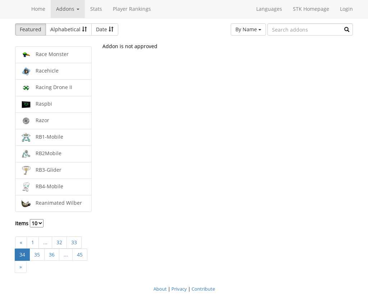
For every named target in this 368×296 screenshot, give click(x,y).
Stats (96, 8)
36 (52, 254)
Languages (269, 8)
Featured (30, 29)
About (160, 289)
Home (38, 8)
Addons (67, 8)
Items (29, 223)
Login (346, 8)
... (45, 242)
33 (74, 242)
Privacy (179, 289)
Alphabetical (68, 29)
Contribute (203, 289)
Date (105, 29)
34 (22, 254)
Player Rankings (132, 8)
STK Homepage (311, 8)
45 (80, 254)
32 (59, 242)
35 (37, 254)
